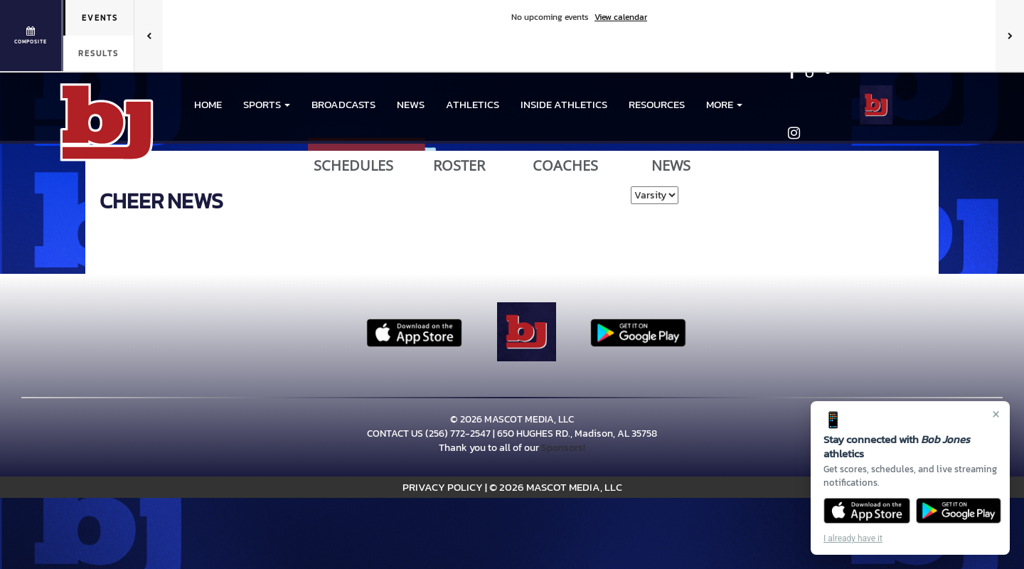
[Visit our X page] (824, 74)
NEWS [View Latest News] (670, 166)
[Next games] (1010, 35)
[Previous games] (148, 35)
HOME (208, 104)
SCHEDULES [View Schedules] (353, 166)
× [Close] (996, 413)
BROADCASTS (343, 104)
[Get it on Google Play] (959, 510)
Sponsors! (563, 447)
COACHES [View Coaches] (565, 166)
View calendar (620, 17)
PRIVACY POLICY (442, 487)
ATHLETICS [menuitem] (472, 104)
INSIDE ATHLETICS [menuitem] (564, 104)
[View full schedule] (31, 35)
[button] (267, 104)
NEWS (411, 104)
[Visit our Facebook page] (792, 74)
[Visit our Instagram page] (794, 134)
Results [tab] (98, 53)
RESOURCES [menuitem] (657, 104)
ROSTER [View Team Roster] (459, 166)
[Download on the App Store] (866, 510)
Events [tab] (100, 17)
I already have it (852, 538)
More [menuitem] (724, 104)
